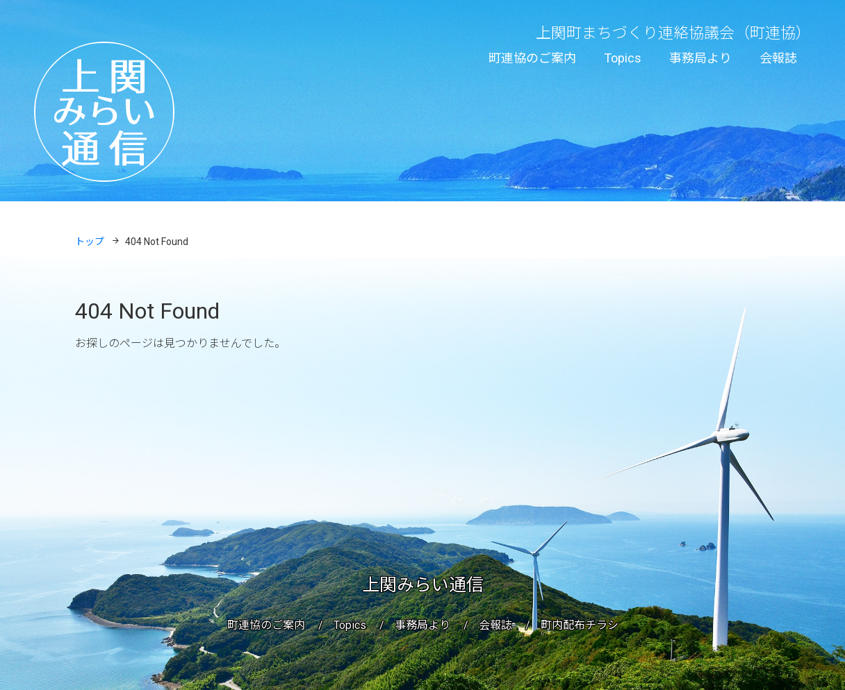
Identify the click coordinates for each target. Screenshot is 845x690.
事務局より (700, 58)
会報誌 (778, 58)
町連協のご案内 (532, 58)
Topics (622, 58)
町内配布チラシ (579, 625)
